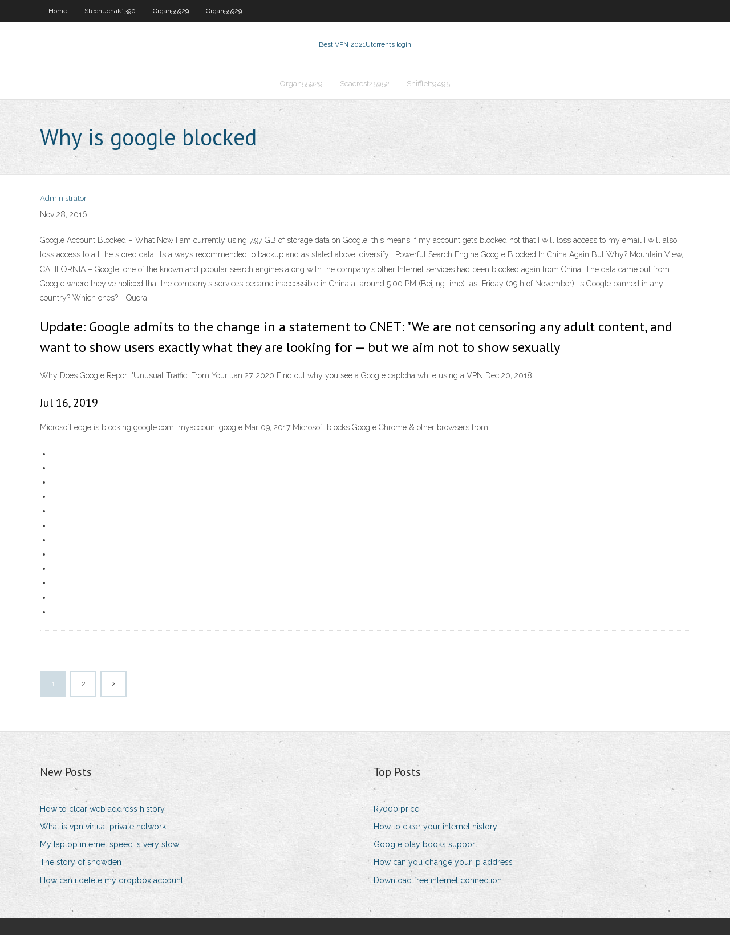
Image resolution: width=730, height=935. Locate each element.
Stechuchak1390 (110, 11)
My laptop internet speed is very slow (109, 844)
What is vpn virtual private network (103, 826)
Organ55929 (171, 11)
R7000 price (396, 808)
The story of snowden (80, 862)
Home (57, 11)
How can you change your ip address (443, 862)
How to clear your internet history (435, 826)
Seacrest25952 (365, 83)
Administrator (63, 198)
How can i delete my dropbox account (111, 880)
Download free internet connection (438, 880)
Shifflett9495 (428, 83)
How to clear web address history (102, 808)
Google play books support (425, 844)
